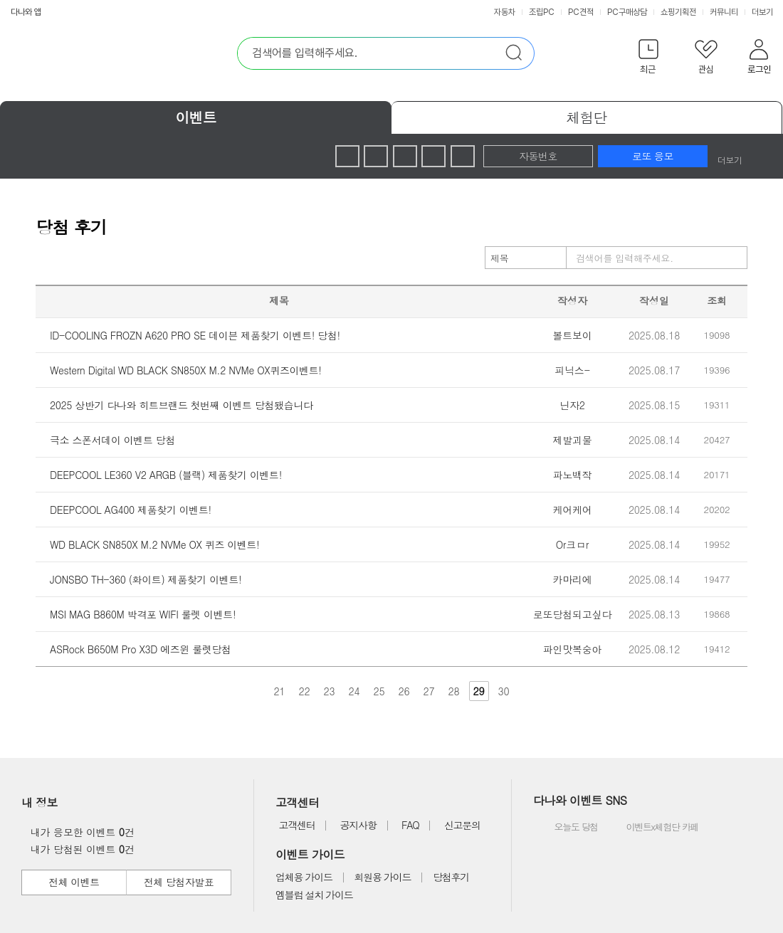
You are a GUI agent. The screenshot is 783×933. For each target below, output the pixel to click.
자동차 (504, 12)
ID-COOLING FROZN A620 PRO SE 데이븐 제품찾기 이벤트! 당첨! (195, 335)
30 (504, 691)
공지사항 (358, 825)
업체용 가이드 (303, 877)
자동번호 (538, 156)
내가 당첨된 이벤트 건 (79, 849)
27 (429, 691)
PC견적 (581, 12)
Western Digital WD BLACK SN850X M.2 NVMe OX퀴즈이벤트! (186, 370)
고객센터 (296, 825)
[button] (648, 59)
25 (379, 691)
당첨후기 (451, 877)
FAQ (410, 825)
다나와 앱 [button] (26, 12)
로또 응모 (652, 156)
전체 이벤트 (73, 882)
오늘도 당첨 (567, 828)
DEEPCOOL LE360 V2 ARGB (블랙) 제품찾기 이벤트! (166, 474)
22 (304, 691)
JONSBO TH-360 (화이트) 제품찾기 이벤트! (145, 579)
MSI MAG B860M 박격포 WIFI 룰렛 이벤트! (143, 614)
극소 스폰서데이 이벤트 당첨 (112, 439)
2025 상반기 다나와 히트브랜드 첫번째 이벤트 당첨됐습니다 (181, 405)
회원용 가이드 (382, 877)
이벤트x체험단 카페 (652, 828)
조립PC (542, 12)
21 (279, 691)
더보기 (763, 12)
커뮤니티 (724, 12)
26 (404, 691)
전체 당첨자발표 (179, 882)
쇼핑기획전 (678, 12)
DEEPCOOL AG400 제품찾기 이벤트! (130, 509)
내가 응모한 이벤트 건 (79, 832)
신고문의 (462, 825)
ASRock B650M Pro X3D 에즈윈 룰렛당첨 (140, 649)
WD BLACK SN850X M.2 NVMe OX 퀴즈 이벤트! (154, 544)
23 (329, 691)
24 (354, 691)
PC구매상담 (627, 12)
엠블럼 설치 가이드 (313, 894)
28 (454, 691)
